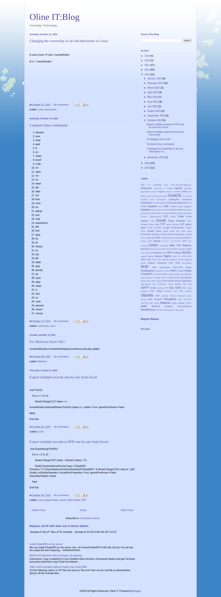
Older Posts (127, 510)
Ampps (170, 188)
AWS (184, 191)
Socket (153, 288)
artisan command (173, 192)
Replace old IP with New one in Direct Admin (59, 525)
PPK (165, 274)
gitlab (143, 227)
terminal (167, 291)
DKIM (153, 213)
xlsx (172, 310)
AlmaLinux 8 (159, 188)
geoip (168, 224)
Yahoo (177, 310)
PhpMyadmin (148, 271)
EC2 (166, 216)
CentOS (174, 195)
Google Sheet (154, 231)
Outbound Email (176, 259)
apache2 (187, 188)
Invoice (63, 500)
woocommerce (184, 306)
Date (154, 210)
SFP (185, 284)
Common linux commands (49, 125)
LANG (149, 241)
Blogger (137, 591)
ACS (166, 185)
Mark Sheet (74, 500)
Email (181, 216)
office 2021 (146, 259)
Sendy (170, 284)
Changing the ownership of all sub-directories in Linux (69, 41)
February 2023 (155, 83)
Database (146, 209)
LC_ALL (165, 241)
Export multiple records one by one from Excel (63, 377)
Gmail (149, 228)
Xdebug (167, 310)
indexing (178, 238)
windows (169, 306)
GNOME (157, 228)
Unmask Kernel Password (173, 296)
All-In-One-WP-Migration (181, 185)
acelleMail (157, 185)
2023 (147, 74)
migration (182, 249)
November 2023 (156, 157)
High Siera (186, 231)
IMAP (157, 238)
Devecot (159, 210)
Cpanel (152, 206)
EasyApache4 (155, 216)
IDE (152, 238)
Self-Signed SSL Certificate (153, 284)
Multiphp (177, 252)
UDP (157, 296)
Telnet (159, 291)
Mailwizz (42, 361)
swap (189, 288)
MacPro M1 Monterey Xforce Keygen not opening (56, 555)
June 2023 (153, 101)
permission (50, 109)
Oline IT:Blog (54, 17)
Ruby (148, 281)
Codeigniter (174, 199)
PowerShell (158, 274)
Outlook (151, 263)
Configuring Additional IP (177, 203)
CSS (160, 206)
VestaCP (158, 299)
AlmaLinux (146, 188)
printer (171, 274)
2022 (147, 69)
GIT (183, 224)
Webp (174, 303)
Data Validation (184, 206)
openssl (165, 259)
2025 (147, 168)
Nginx (167, 256)
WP (157, 310)
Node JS (177, 256)
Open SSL (156, 259)
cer (183, 196)
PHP (145, 267)
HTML (143, 238)
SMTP (145, 287)
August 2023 (154, 111)
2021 (147, 65)
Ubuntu (147, 295)
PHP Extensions (161, 267)
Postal (180, 271)
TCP (152, 291)
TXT (181, 291)
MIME (189, 249)
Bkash (143, 196)
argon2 (161, 191)
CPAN (144, 206)
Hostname (179, 234)
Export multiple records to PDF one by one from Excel (69, 441)
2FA (143, 185)
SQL (171, 288)
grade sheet (51, 500)
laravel (156, 241)
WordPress (148, 309)
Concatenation (158, 203)
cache (164, 196)
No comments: (62, 104)
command (43, 326)
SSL (184, 288)
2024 (147, 163)
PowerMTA (146, 274)
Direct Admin (177, 210)
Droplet (180, 213)
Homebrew (146, 234)
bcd (189, 192)
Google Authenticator (173, 227)
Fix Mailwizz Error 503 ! (47, 341)
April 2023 (153, 92)
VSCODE (187, 299)
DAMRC (173, 206)
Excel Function (176, 221)
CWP (166, 206)
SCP (154, 281)
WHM (144, 306)
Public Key (179, 274)
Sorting (160, 288)
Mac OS (175, 245)
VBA (150, 299)
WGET (188, 303)
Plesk (167, 271)
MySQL (186, 252)
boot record (152, 196)
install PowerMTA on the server (46, 544)
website (181, 303)
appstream (145, 192)
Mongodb (157, 252)
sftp (189, 284)
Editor (173, 216)
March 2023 (154, 87)
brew (159, 196)
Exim (189, 221)
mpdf (164, 253)
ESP (153, 221)
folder (157, 224)
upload (143, 299)
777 (148, 185)
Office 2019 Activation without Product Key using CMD (58, 567)
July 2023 (152, 106)
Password (162, 263)
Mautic (163, 249)
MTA (169, 252)
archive (154, 192)
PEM (177, 263)
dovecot (173, 213)
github (188, 224)
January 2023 (154, 78)
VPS (180, 299)
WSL (161, 310)
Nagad (143, 256)
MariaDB (145, 249)
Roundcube (185, 277)
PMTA (173, 271)
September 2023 (156, 115)
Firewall (144, 224)
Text (175, 291)
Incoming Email (167, 238)
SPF (166, 288)
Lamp (143, 241)
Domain (165, 213)
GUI (178, 231)
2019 (147, 56)
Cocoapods (161, 199)
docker (159, 213)
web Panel (154, 303)
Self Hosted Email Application (177, 281)
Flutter (151, 224)
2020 (147, 60)
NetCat (151, 256)
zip (182, 310)
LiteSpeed (164, 245)
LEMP (184, 241)
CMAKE (144, 199)
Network (159, 256)
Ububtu (188, 291)
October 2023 (154, 120)
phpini (188, 267)
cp (191, 203)
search (159, 281)
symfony (144, 291)
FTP (162, 224)
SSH (178, 287)
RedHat (170, 278)
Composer (146, 202)
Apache (178, 188)
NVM (189, 256)
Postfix (187, 271)
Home (83, 510)
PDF (83, 500)
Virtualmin (170, 299)
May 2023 (153, 97)
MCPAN (173, 249)
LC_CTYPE (175, 241)
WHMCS (156, 306)
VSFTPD (144, 303)
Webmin (165, 302)
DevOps (167, 210)
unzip (189, 296)
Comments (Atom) (90, 518)
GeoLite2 (176, 224)
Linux (41, 109)
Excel (41, 431)
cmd (152, 199)
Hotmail (188, 234)
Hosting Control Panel (162, 234)
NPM (184, 256)
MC (168, 249)
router (143, 281)
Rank (164, 278)
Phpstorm (160, 271)
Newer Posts (38, 510)
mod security (146, 253)
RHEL (177, 278)
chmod (188, 196)
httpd (149, 238)
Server (178, 284)
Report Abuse (150, 318)
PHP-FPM (178, 267)
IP (190, 238)
